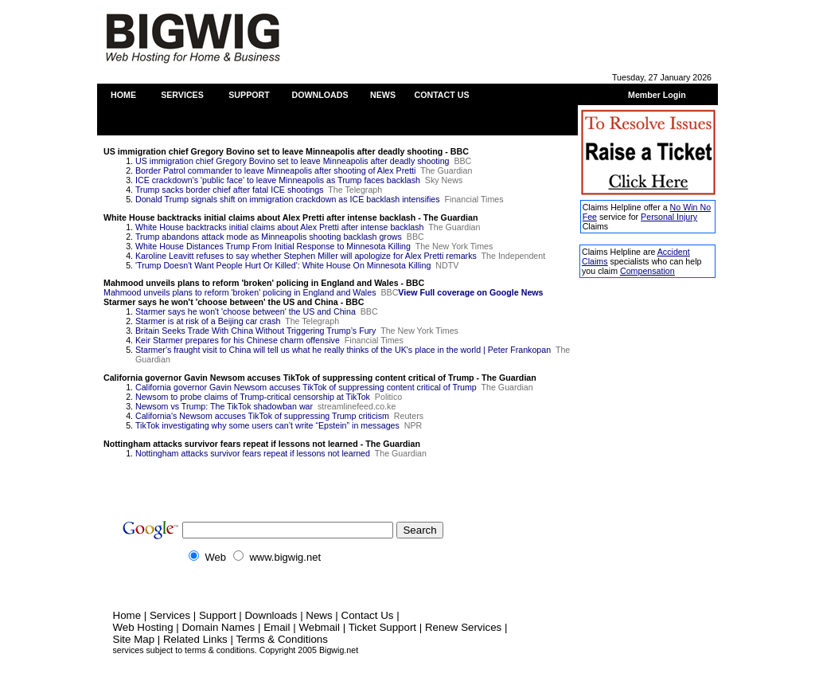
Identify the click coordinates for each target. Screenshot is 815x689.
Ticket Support (382, 627)
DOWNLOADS (319, 95)
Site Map (134, 639)
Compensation (647, 271)
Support (217, 615)
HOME (123, 95)
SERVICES (182, 95)
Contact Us (367, 615)
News (319, 615)
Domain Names (218, 627)
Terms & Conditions (282, 639)
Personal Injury (669, 216)
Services (170, 615)
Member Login (657, 95)
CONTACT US (441, 95)
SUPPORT (249, 95)
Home (127, 615)
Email (276, 627)
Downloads (270, 615)
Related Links (195, 639)
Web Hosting (143, 627)
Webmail (319, 627)
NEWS (383, 95)
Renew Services (463, 627)
